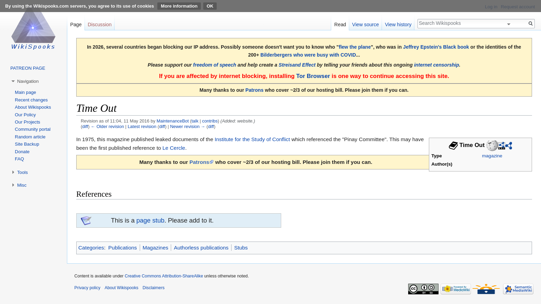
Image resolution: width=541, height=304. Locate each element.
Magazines (155, 248)
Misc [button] (22, 185)
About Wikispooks (33, 107)
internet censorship (436, 65)
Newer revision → (187, 126)
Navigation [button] (28, 81)
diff (85, 126)
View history (398, 24)
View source (365, 24)
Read (340, 24)
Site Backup (27, 144)
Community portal (32, 129)
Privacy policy (87, 287)
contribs (210, 121)
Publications (122, 248)
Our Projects (27, 122)
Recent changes (31, 99)
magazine (492, 155)
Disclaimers (153, 287)
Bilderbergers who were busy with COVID (308, 55)
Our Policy (25, 114)
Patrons (254, 90)
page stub (150, 220)
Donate (22, 151)
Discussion (99, 24)
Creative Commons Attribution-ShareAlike (164, 276)
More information (179, 6)
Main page (25, 92)
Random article (30, 136)
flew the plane (355, 47)
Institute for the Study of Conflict (252, 139)
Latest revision (142, 126)
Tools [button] (22, 172)
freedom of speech (214, 65)
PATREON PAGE (27, 68)
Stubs (241, 248)
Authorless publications (201, 248)
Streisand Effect (297, 65)
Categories (91, 248)
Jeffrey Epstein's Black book (436, 47)
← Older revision (107, 126)
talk (194, 121)
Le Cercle (174, 148)
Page (75, 24)
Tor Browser (313, 76)
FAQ (19, 158)
